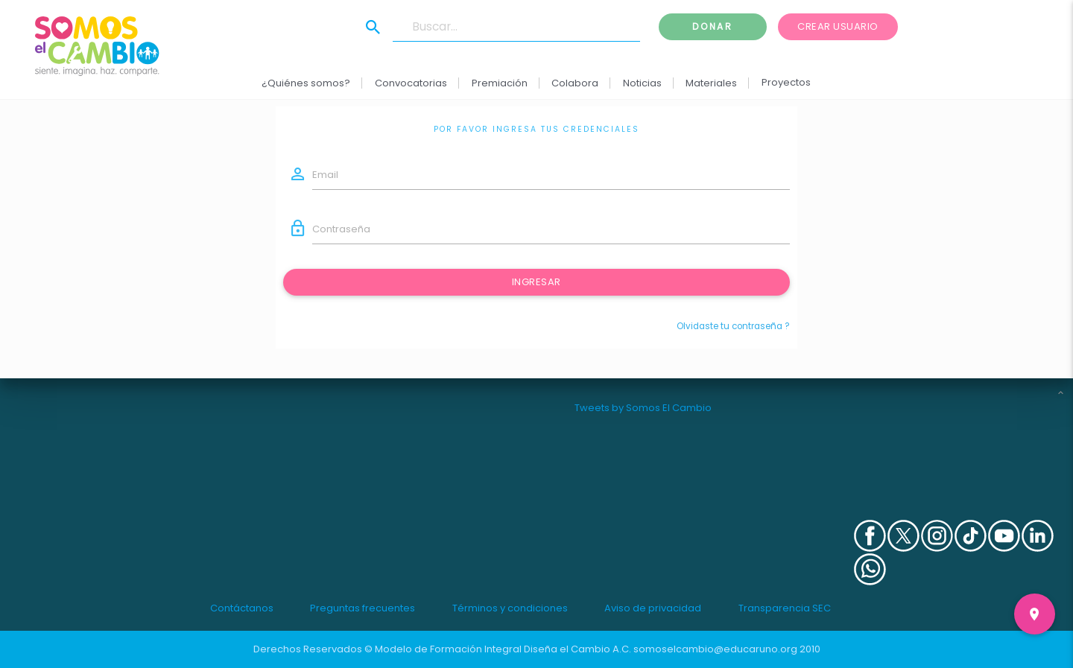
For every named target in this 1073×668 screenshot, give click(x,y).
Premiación (500, 83)
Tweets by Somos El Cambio (643, 408)
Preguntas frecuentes (362, 608)
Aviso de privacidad (652, 608)
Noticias (642, 83)
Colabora (575, 83)
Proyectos (786, 82)
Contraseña (341, 229)
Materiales (712, 83)
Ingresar (536, 282)
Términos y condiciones (510, 608)
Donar (712, 26)
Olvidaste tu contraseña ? (733, 326)
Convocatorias (411, 83)
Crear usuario (838, 26)
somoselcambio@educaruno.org (715, 649)
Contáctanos (241, 608)
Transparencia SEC (784, 608)
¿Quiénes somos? (306, 83)
